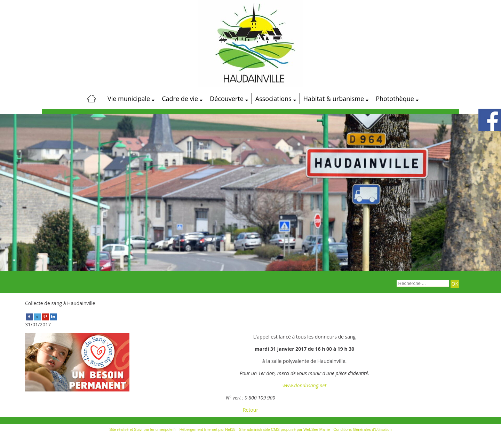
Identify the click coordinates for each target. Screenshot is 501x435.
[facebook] (29, 316)
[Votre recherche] (423, 283)
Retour (250, 409)
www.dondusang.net (304, 385)
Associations (273, 98)
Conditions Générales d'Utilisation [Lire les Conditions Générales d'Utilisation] (362, 429)
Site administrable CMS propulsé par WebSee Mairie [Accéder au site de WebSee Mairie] (284, 429)
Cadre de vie (180, 98)
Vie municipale (129, 98)
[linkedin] (53, 316)
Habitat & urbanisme (333, 98)
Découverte (227, 98)
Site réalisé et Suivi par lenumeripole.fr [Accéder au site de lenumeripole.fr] (142, 429)
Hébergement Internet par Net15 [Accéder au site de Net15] (208, 429)
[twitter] (37, 316)
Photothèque (395, 98)
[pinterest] (45, 316)
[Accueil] (91, 98)
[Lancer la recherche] (455, 284)
